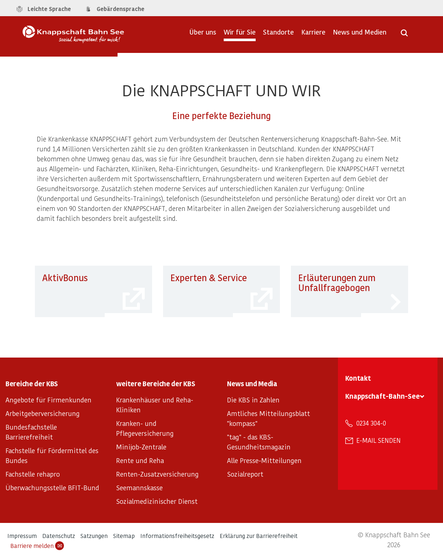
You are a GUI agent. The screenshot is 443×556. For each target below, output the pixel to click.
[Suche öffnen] (404, 35)
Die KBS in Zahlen (253, 399)
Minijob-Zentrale (141, 447)
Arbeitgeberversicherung (43, 413)
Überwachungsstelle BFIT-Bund (52, 487)
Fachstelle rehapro (33, 474)
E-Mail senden (378, 440)
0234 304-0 (371, 423)
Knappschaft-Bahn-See (382, 396)
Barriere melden (37, 545)
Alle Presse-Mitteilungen (264, 460)
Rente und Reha (140, 460)
